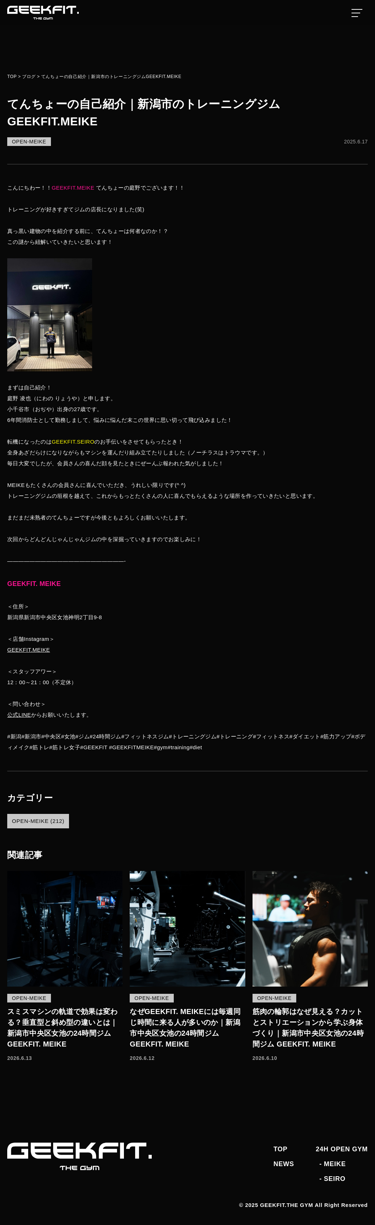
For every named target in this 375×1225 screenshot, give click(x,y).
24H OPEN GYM (342, 1149)
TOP (280, 1149)
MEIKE (335, 1164)
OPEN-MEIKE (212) (38, 821)
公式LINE (19, 715)
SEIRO (334, 1178)
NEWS (283, 1164)
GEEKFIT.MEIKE (28, 650)
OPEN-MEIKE (29, 142)
